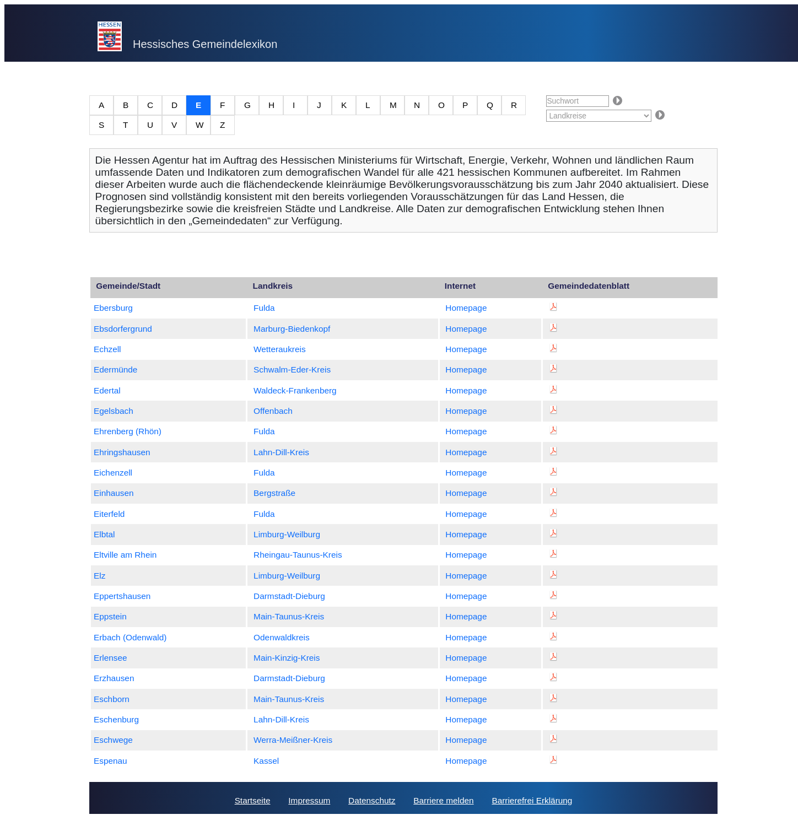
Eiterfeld (109, 514)
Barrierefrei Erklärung (532, 800)
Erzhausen (114, 678)
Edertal (107, 390)
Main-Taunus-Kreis (289, 616)
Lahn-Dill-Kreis (281, 452)
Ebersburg (113, 307)
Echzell (107, 349)
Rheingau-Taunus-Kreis (298, 554)
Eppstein (110, 616)
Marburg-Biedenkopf (292, 328)
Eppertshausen (122, 596)
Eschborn (112, 699)
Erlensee (110, 657)
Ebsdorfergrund (123, 328)
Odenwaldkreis (282, 637)
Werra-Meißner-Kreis (293, 739)
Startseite (253, 800)
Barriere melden (443, 800)
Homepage (466, 307)
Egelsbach (113, 410)
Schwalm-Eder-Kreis (292, 369)
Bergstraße (274, 493)
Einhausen (114, 493)
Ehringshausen (122, 452)
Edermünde (115, 369)
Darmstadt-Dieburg (289, 596)
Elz (99, 575)
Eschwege (113, 739)
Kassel (266, 760)
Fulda (264, 307)
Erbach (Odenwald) (130, 637)
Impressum (309, 800)
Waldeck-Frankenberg (295, 390)
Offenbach (273, 410)
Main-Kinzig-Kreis (287, 657)
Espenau (110, 760)
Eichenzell (113, 472)
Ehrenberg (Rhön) (127, 431)
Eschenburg (116, 719)
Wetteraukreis (279, 349)
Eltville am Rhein (125, 554)
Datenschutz (371, 800)
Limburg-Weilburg (287, 534)
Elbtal (104, 534)
